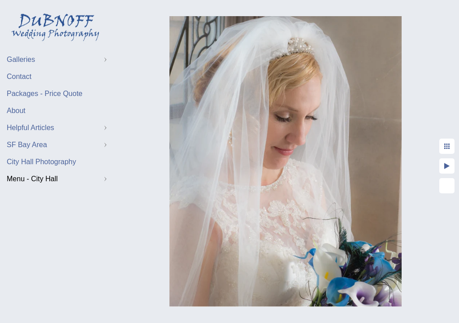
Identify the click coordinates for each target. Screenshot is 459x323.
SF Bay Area (27, 144)
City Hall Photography (41, 162)
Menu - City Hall (32, 179)
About (16, 110)
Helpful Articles (30, 127)
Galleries (21, 59)
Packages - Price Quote (44, 93)
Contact (19, 76)
